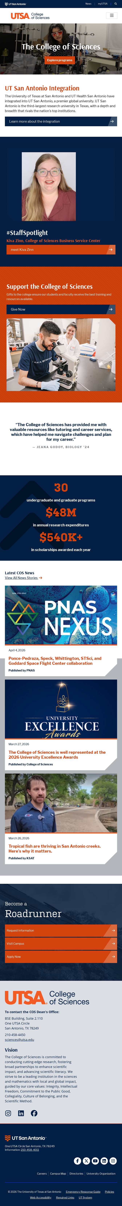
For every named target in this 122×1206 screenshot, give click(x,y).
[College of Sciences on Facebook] (35, 1114)
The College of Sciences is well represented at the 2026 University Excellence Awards (57, 755)
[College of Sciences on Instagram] (9, 1114)
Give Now (62, 309)
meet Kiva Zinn (62, 250)
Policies (109, 1191)
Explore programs (59, 60)
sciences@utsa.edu (19, 1039)
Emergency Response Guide (83, 1191)
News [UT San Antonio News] (88, 4)
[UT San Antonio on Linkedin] (104, 1161)
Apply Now (61, 956)
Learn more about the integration (62, 121)
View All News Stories (23, 578)
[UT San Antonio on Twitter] (86, 1161)
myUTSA (102, 4)
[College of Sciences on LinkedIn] (22, 1114)
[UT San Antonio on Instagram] (113, 1161)
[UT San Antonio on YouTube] (95, 1161)
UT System (85, 1197)
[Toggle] (111, 16)
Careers (42, 1173)
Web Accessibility (40, 1197)
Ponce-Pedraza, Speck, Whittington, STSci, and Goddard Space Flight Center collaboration (55, 661)
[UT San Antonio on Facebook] (77, 1161)
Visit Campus (61, 943)
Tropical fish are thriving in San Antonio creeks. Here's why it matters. (55, 848)
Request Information (61, 930)
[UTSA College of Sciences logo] (30, 16)
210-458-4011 (30, 1149)
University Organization (101, 1173)
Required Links (65, 1197)
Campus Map (58, 1173)
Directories (76, 1173)
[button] (115, 4)
